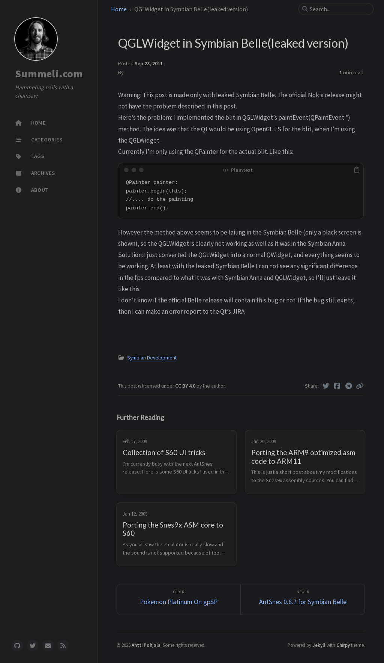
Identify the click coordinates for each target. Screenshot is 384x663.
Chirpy (343, 645)
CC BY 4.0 (185, 386)
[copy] (356, 170)
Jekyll (319, 645)
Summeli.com (49, 73)
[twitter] (32, 645)
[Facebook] (337, 386)
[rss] (63, 645)
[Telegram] (349, 386)
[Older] (179, 599)
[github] (17, 645)
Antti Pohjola (146, 645)
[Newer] (303, 599)
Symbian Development (152, 358)
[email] (48, 645)
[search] (339, 9)
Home (119, 9)
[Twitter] (326, 386)
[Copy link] (359, 386)
